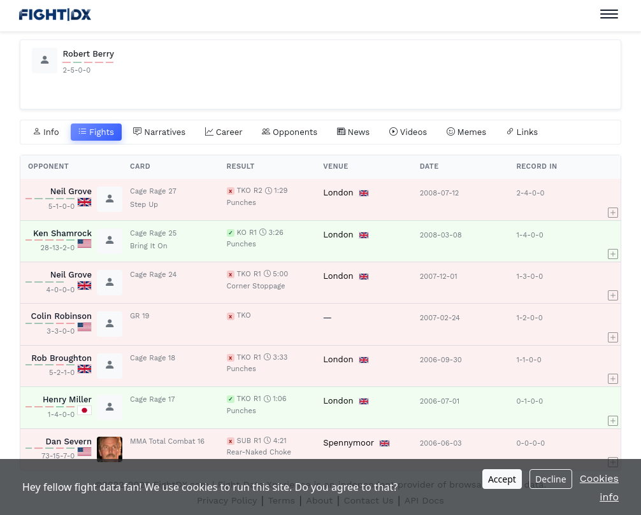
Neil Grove (71, 191)
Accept (502, 479)
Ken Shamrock (62, 233)
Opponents (289, 132)
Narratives (159, 132)
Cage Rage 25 (153, 233)
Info (45, 132)
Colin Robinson (61, 316)
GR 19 (139, 316)
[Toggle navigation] (609, 14)
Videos (408, 132)
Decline (550, 479)
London (338, 192)
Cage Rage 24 (153, 275)
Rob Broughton (61, 358)
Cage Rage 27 (153, 191)
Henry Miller (67, 399)
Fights (96, 132)
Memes (467, 132)
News (353, 132)
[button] (613, 199)
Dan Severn (68, 441)
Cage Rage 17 (152, 399)
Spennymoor (348, 443)
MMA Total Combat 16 (167, 441)
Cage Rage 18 (152, 358)
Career (224, 132)
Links (522, 132)
